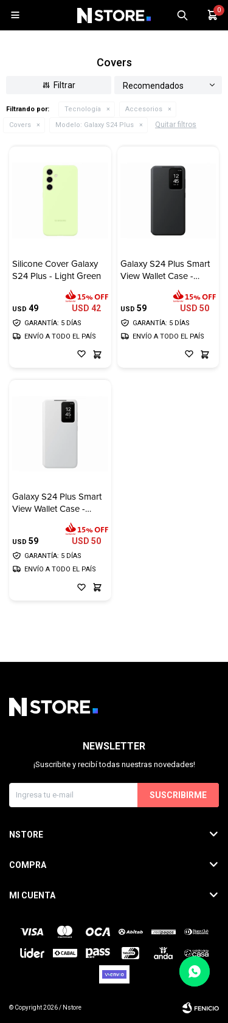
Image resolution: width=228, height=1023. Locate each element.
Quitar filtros (175, 124)
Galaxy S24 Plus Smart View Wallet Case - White (57, 503)
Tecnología (82, 109)
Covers (20, 125)
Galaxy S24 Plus (94, 125)
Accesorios (143, 109)
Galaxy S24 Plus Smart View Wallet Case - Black (165, 270)
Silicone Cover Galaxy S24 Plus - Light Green (56, 270)
